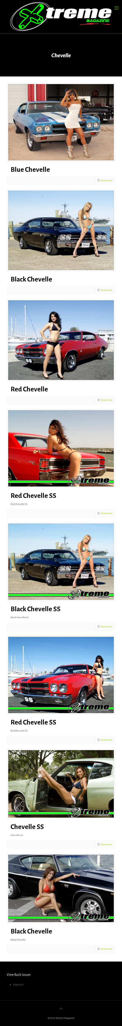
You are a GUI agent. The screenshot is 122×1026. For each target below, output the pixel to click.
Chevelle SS (27, 826)
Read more (106, 180)
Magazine (18, 984)
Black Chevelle (31, 279)
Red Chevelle (29, 389)
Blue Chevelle (30, 169)
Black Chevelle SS (35, 609)
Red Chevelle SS (33, 495)
